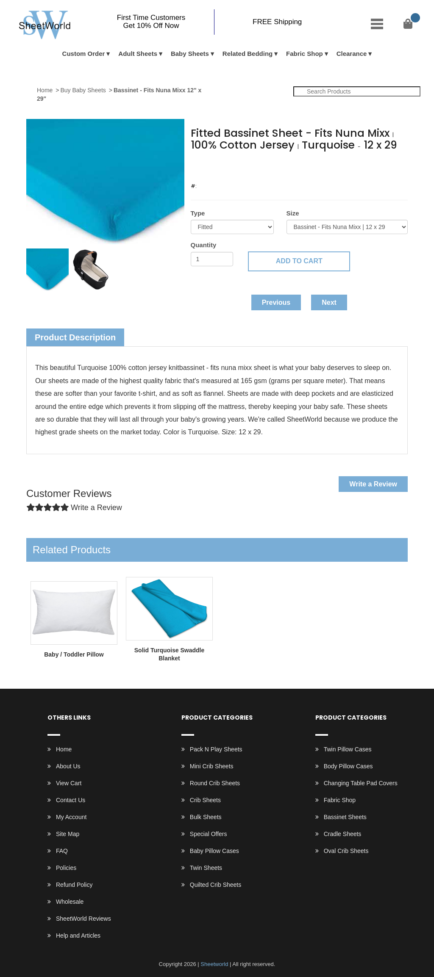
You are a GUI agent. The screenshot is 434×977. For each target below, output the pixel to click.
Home (45, 90)
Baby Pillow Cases (214, 850)
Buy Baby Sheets (83, 90)
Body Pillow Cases (348, 766)
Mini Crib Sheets (212, 766)
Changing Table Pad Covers (361, 783)
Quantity (204, 244)
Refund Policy (74, 884)
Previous (276, 302)
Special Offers (208, 834)
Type (198, 213)
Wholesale (69, 901)
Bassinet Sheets (345, 817)
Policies (66, 867)
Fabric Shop (304, 53)
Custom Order (83, 53)
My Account (71, 817)
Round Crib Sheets (215, 783)
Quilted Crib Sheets (215, 884)
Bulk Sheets (206, 817)
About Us (68, 766)
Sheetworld (214, 964)
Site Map (67, 834)
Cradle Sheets (343, 834)
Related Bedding (248, 53)
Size (293, 213)
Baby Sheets (190, 53)
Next (329, 302)
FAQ (62, 850)
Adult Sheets (137, 53)
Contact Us (70, 800)
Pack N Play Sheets (216, 749)
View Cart (68, 783)
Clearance (352, 53)
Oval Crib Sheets (346, 850)
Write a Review (373, 484)
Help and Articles (78, 935)
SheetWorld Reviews (83, 918)
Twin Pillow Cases (348, 749)
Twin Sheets (206, 867)
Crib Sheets (205, 800)
